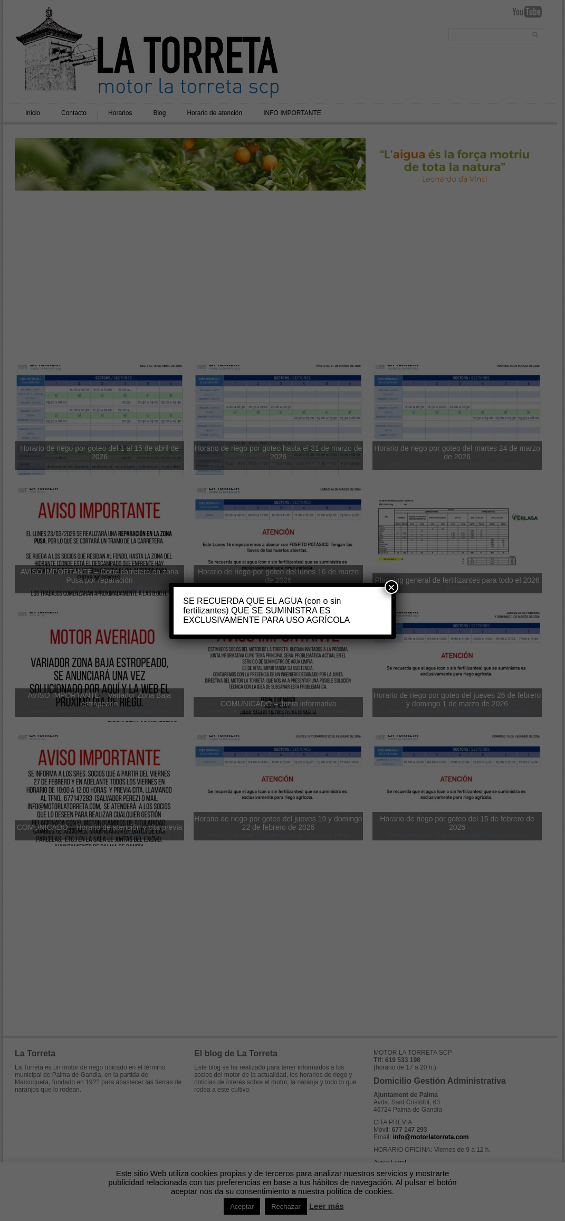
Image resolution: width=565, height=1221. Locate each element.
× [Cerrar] (391, 587)
